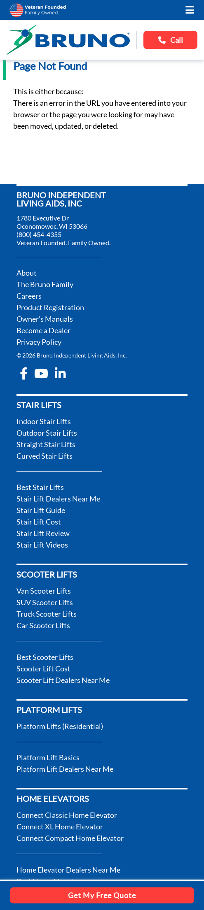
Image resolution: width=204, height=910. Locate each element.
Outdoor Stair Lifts (46, 432)
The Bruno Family (44, 284)
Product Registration (50, 307)
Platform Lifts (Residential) (59, 726)
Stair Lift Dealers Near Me (58, 498)
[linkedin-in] (60, 373)
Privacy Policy (38, 341)
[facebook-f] (24, 373)
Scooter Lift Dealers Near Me (63, 680)
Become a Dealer (43, 330)
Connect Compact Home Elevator (70, 838)
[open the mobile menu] (190, 10)
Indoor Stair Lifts (43, 421)
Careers (29, 295)
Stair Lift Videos (42, 544)
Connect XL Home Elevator (59, 826)
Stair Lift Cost (38, 521)
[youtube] (41, 373)
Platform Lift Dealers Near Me (64, 768)
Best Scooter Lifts (44, 657)
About (26, 272)
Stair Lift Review (43, 533)
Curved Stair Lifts (44, 455)
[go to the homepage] (68, 40)
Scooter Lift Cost (43, 668)
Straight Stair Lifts (45, 444)
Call (170, 39)
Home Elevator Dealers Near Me (68, 869)
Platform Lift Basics (48, 757)
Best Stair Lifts (40, 487)
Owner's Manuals (44, 318)
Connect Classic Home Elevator (66, 814)
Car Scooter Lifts (43, 625)
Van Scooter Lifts (43, 590)
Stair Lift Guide (40, 510)
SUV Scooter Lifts (44, 602)
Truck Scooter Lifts (46, 613)
